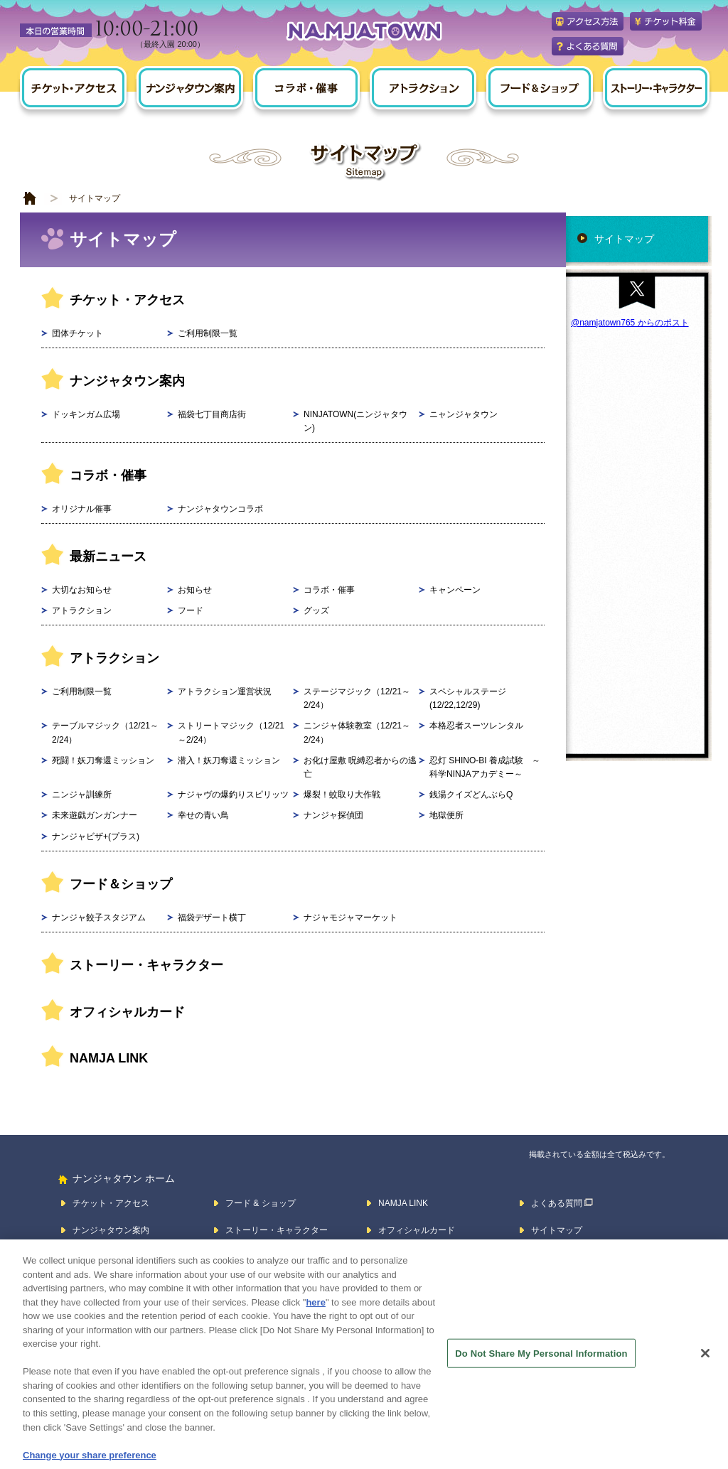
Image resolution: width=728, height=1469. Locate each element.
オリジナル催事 (82, 509)
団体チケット (77, 333)
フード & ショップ (260, 1203)
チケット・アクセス (127, 300)
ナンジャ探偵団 (333, 815)
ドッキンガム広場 (86, 414)
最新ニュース (108, 556)
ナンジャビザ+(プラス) (95, 836)
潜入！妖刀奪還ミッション (229, 760)
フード (190, 610)
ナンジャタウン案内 (127, 381)
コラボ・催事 (108, 475)
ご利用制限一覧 (207, 333)
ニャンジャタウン (463, 414)
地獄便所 (446, 815)
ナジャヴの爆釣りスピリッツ (233, 795)
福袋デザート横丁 (212, 917)
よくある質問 (556, 1203)
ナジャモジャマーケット (350, 917)
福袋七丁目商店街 (212, 414)
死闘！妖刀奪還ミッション (103, 760)
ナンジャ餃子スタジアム (99, 917)
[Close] (705, 1361)
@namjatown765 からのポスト (630, 323)
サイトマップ (624, 238)
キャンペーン (455, 590)
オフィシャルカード (127, 1012)
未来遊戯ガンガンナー (94, 815)
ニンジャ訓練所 (82, 795)
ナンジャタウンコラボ (220, 509)
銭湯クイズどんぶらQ (471, 795)
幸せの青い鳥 (203, 815)
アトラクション (82, 610)
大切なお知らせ (82, 590)
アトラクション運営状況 (225, 691)
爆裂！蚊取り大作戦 (342, 795)
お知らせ (195, 590)
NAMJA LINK (109, 1058)
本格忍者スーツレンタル (476, 726)
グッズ (316, 610)
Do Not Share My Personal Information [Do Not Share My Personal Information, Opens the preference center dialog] (541, 1362)
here (315, 1311)
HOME (30, 198)
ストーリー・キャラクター (146, 965)
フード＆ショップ (121, 884)
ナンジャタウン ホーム (124, 1178)
